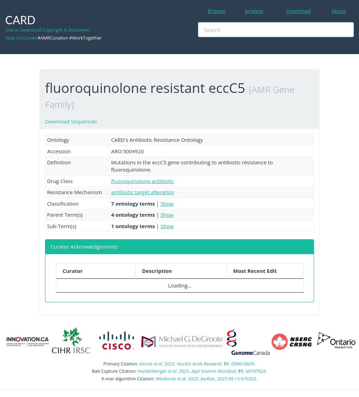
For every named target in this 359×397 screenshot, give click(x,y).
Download (298, 10)
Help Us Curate (21, 38)
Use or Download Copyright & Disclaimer (48, 30)
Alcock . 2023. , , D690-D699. (197, 364)
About (339, 10)
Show (167, 203)
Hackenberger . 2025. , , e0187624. (202, 371)
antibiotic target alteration (142, 192)
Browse (216, 10)
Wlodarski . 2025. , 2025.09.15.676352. (206, 379)
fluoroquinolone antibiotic (142, 181)
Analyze (254, 10)
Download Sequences (71, 121)
